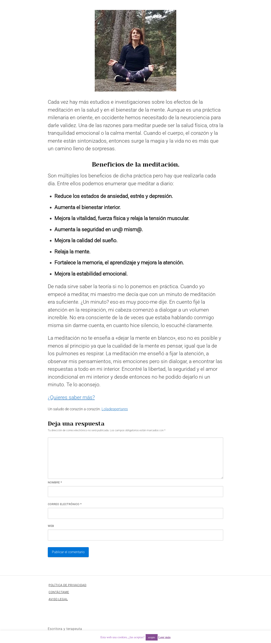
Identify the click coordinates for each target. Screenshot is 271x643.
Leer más (164, 637)
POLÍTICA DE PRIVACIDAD (67, 585)
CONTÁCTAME (59, 592)
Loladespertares (115, 409)
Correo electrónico (65, 504)
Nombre (55, 482)
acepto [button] (151, 637)
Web (51, 525)
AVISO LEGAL (58, 599)
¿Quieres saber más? (71, 397)
